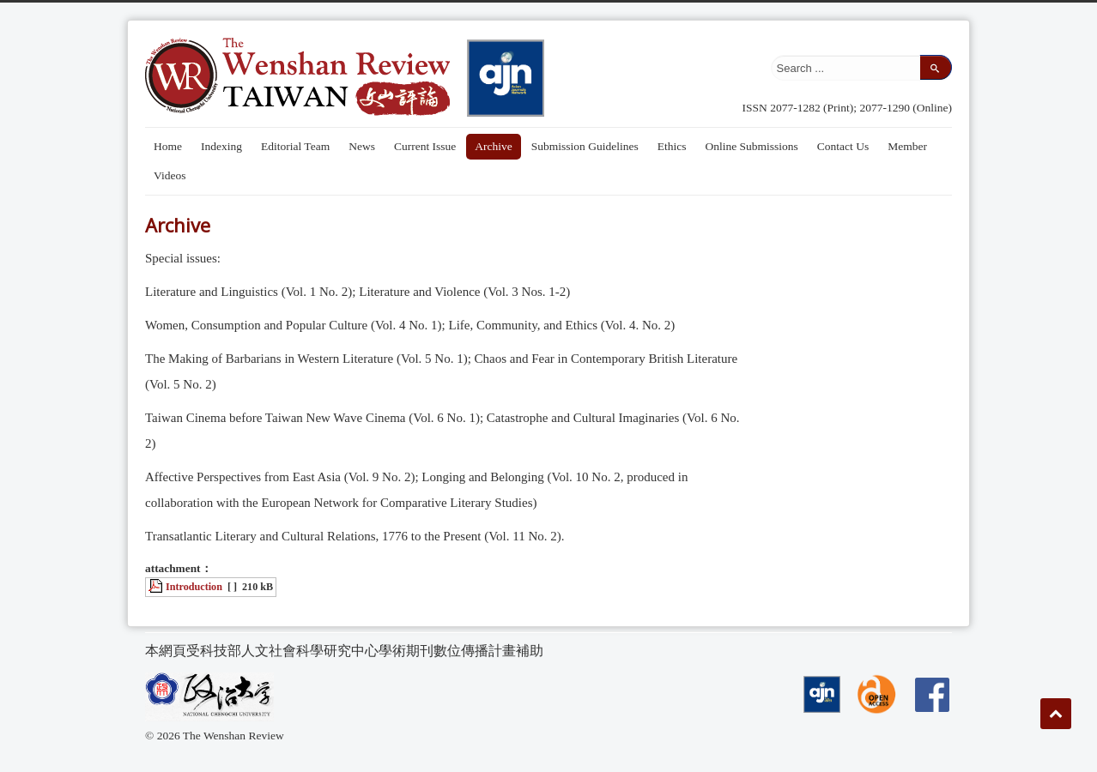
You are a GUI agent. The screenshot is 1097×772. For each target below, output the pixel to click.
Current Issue (425, 146)
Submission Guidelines (585, 146)
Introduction (194, 587)
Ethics (672, 146)
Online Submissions (751, 146)
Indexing (221, 146)
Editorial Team (295, 146)
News (361, 146)
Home (168, 146)
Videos (169, 175)
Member (907, 146)
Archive (493, 146)
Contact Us (843, 146)
